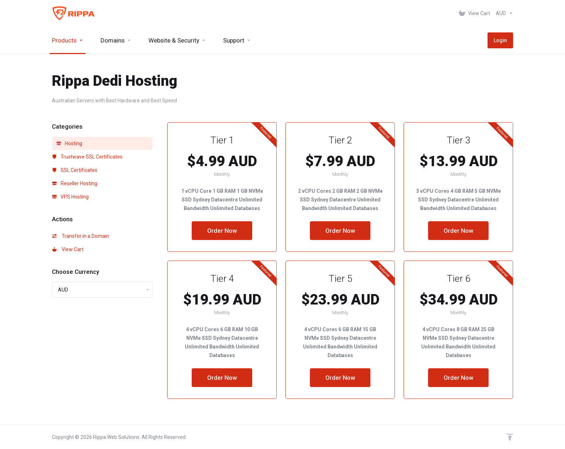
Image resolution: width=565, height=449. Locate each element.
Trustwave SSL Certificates (87, 157)
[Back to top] (510, 437)
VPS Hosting (70, 197)
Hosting (69, 143)
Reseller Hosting (74, 183)
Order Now (222, 230)
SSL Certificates (74, 170)
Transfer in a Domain (80, 236)
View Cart (68, 249)
